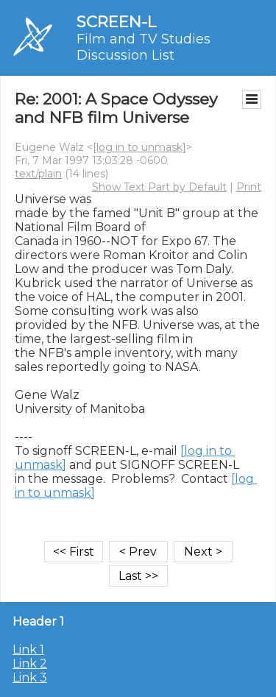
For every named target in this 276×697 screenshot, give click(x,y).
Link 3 (30, 677)
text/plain (38, 173)
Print (248, 187)
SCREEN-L (116, 22)
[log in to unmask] (139, 147)
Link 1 (28, 650)
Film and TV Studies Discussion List (143, 47)
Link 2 (30, 664)
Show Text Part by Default (159, 187)
